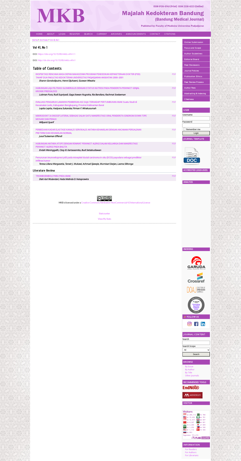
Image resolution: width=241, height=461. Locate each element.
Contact (155, 34)
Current (102, 34)
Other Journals (192, 375)
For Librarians (191, 455)
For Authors (190, 452)
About (51, 34)
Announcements (136, 34)
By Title (188, 372)
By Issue (189, 366)
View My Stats (104, 219)
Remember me (193, 129)
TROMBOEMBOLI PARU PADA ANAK (53, 175)
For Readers (191, 449)
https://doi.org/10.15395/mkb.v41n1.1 (56, 54)
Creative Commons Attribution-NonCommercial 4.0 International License (115, 202)
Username (187, 114)
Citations (169, 34)
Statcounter (104, 213)
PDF (174, 74)
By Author (189, 369)
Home (39, 34)
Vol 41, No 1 (54, 40)
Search (88, 34)
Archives (116, 34)
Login (62, 34)
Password (187, 121)
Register (75, 34)
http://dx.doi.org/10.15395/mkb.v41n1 (56, 60)
